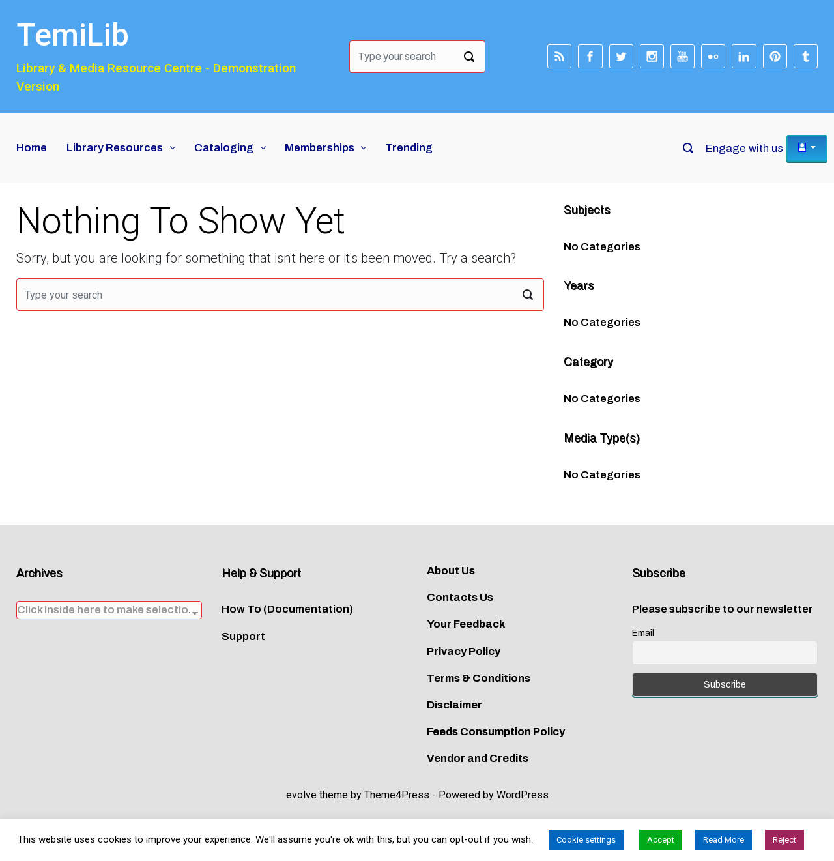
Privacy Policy (463, 651)
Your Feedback (466, 624)
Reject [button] (784, 840)
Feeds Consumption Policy (496, 731)
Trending (409, 147)
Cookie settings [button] (586, 840)
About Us (451, 570)
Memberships (319, 147)
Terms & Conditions (478, 678)
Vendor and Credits (477, 758)
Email (643, 633)
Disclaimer (454, 705)
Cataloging (223, 147)
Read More (723, 840)
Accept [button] (660, 840)
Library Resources (114, 147)
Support (243, 636)
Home (31, 147)
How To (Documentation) (287, 609)
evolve (301, 795)
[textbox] (109, 610)
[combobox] (109, 610)
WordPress (522, 795)
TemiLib (72, 34)
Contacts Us (460, 597)
